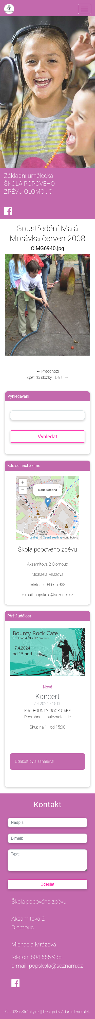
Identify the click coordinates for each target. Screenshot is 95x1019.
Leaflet (33, 537)
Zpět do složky (39, 377)
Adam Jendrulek (75, 1011)
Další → (62, 377)
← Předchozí (47, 371)
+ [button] (22, 483)
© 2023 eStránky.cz (23, 1011)
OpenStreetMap (53, 537)
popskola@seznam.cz (56, 965)
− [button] (22, 490)
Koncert (47, 696)
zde (68, 717)
